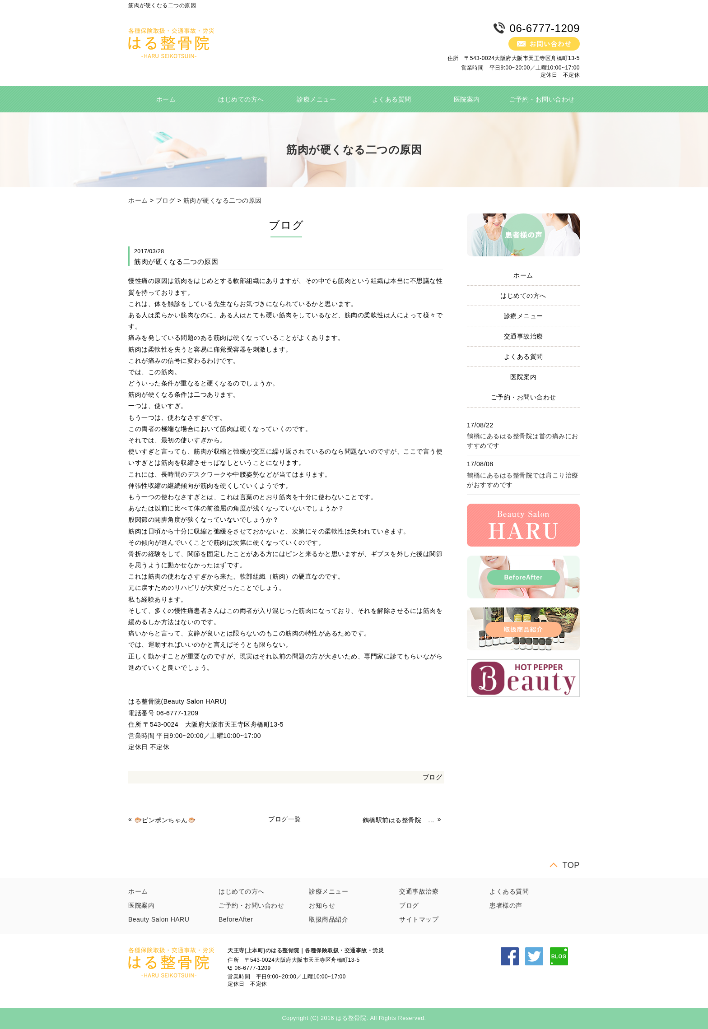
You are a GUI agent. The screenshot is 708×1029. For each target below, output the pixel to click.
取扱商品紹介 (328, 919)
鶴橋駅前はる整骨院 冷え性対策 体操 (399, 820)
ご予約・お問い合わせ (542, 99)
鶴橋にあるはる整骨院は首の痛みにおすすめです (522, 440)
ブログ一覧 (284, 819)
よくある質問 (391, 99)
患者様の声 (505, 905)
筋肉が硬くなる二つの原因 (222, 200)
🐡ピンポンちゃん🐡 (165, 820)
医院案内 (467, 99)
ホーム (166, 99)
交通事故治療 (523, 336)
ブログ (166, 200)
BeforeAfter (236, 919)
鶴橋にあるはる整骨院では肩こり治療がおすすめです (522, 480)
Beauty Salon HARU (158, 919)
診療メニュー (316, 99)
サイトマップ (418, 919)
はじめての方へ (241, 99)
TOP (571, 865)
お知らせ (322, 905)
